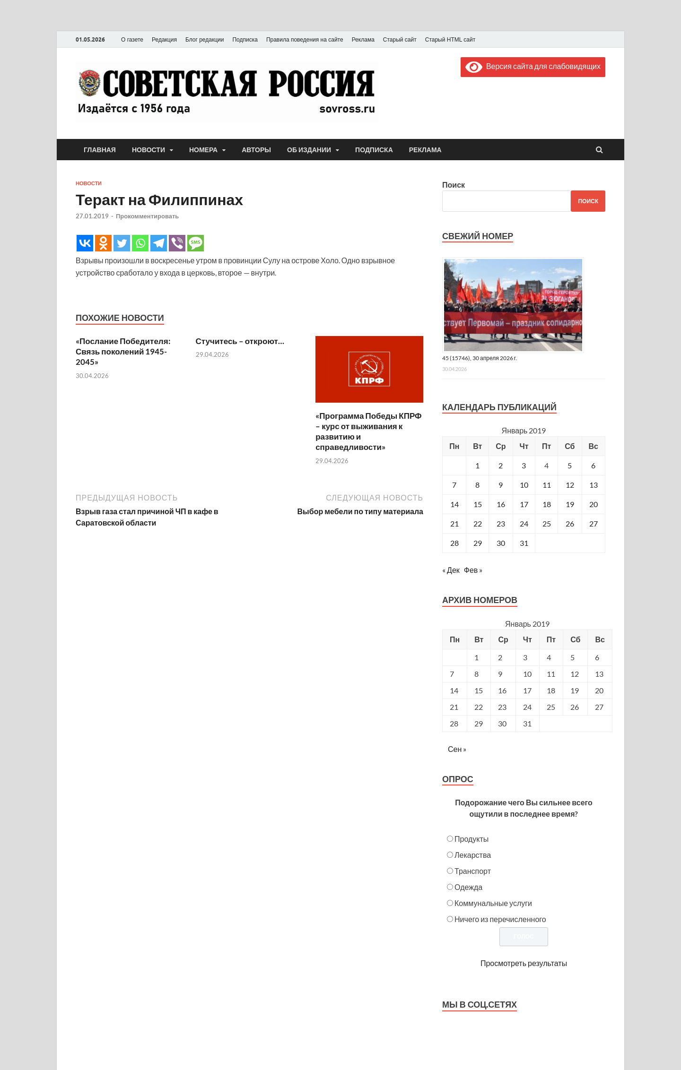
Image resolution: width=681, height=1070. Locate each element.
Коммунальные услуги (493, 902)
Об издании (309, 150)
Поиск (453, 184)
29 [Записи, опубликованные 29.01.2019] (477, 542)
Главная (100, 150)
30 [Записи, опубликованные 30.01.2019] (501, 542)
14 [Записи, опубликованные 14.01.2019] (454, 504)
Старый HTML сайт (450, 39)
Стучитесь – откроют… (240, 341)
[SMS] (195, 243)
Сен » (457, 748)
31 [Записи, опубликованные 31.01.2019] (524, 542)
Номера (203, 150)
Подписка (244, 39)
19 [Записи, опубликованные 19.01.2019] (570, 504)
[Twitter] (122, 243)
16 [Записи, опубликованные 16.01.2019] (501, 504)
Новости (148, 150)
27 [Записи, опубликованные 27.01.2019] (593, 523)
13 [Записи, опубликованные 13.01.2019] (593, 484)
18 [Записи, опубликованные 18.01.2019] (546, 504)
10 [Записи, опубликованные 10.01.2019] (524, 484)
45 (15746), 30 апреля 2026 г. (479, 358)
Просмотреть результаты (523, 962)
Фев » (473, 569)
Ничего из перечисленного (500, 919)
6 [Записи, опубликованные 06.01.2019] (593, 465)
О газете (132, 39)
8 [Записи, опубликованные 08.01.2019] (477, 484)
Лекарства (472, 854)
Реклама (363, 39)
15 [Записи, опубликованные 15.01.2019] (477, 504)
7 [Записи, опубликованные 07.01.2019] (454, 484)
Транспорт (472, 870)
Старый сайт (400, 39)
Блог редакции (204, 39)
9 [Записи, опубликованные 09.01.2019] (500, 484)
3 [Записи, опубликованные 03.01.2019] (524, 465)
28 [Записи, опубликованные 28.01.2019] (454, 542)
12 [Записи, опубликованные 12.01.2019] (570, 484)
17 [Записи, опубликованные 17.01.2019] (524, 504)
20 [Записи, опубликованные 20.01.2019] (593, 504)
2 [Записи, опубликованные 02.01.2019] (500, 465)
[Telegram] (158, 243)
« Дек (451, 569)
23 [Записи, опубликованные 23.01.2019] (501, 523)
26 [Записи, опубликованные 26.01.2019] (570, 523)
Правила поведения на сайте (304, 39)
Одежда (468, 886)
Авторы (256, 150)
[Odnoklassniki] (103, 243)
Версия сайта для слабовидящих (533, 65)
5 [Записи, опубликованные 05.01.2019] (570, 465)
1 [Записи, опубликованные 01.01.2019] (477, 465)
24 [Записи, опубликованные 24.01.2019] (524, 523)
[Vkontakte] (85, 243)
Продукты (471, 838)
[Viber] (177, 243)
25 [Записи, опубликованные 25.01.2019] (546, 523)
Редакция (164, 39)
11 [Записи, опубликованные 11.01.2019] (546, 484)
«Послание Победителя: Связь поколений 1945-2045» (123, 351)
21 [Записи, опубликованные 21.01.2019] (454, 523)
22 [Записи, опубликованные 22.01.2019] (477, 523)
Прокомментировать (147, 216)
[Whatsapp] (140, 243)
